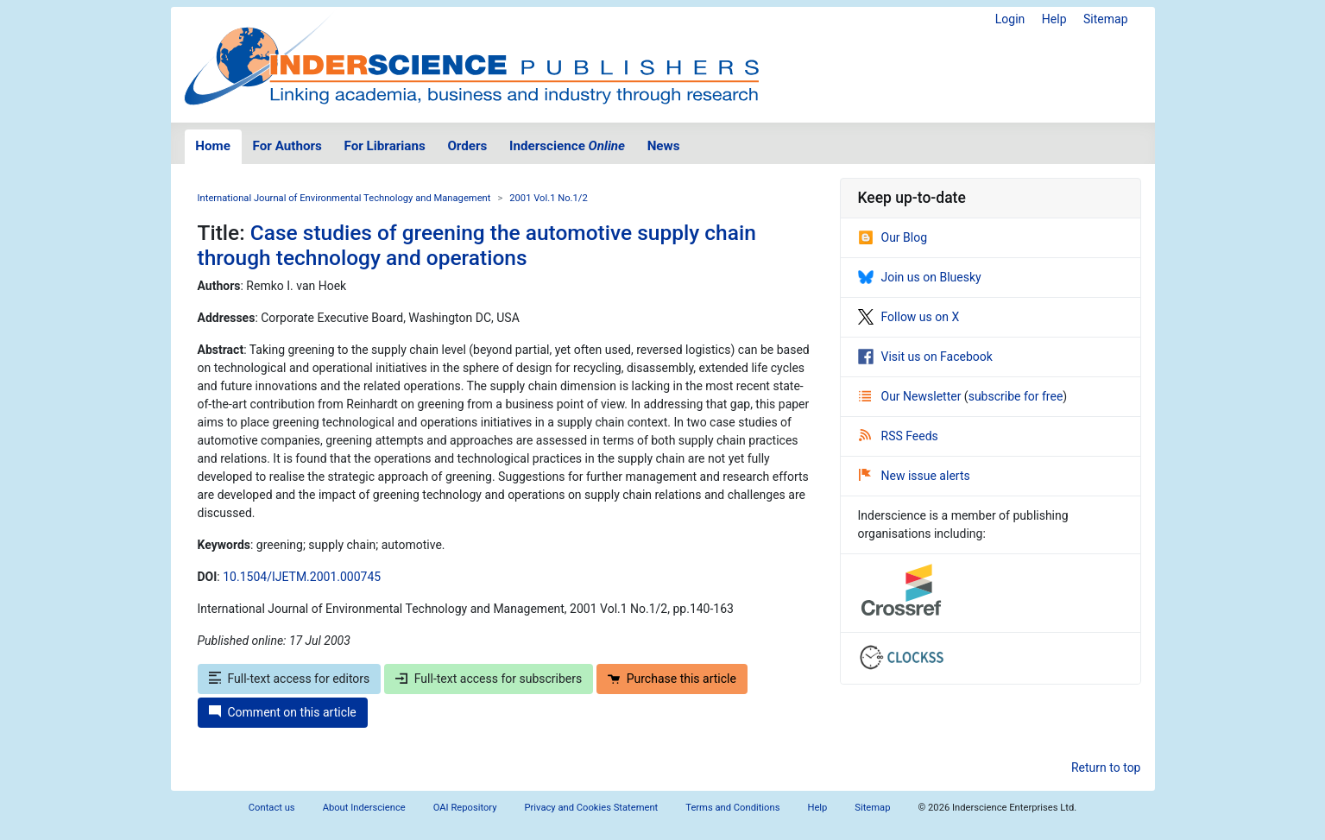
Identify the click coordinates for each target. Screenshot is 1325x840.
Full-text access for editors (289, 678)
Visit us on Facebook (925, 356)
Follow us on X (909, 317)
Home (212, 146)
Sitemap (1105, 19)
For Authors (287, 146)
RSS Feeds (898, 436)
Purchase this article (672, 678)
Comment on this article (282, 712)
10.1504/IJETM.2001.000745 (302, 577)
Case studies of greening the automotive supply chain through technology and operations (477, 245)
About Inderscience (364, 807)
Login (1010, 19)
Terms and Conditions (732, 807)
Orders (467, 146)
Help (1054, 19)
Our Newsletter (911, 396)
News (663, 146)
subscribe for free (1016, 396)
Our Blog (893, 237)
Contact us (272, 807)
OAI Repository (465, 807)
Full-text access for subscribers (488, 678)
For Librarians (384, 146)
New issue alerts (914, 476)
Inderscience (567, 146)
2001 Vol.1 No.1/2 (548, 198)
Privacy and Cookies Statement (592, 807)
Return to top (1106, 767)
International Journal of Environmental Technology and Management (344, 198)
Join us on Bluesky (919, 277)
